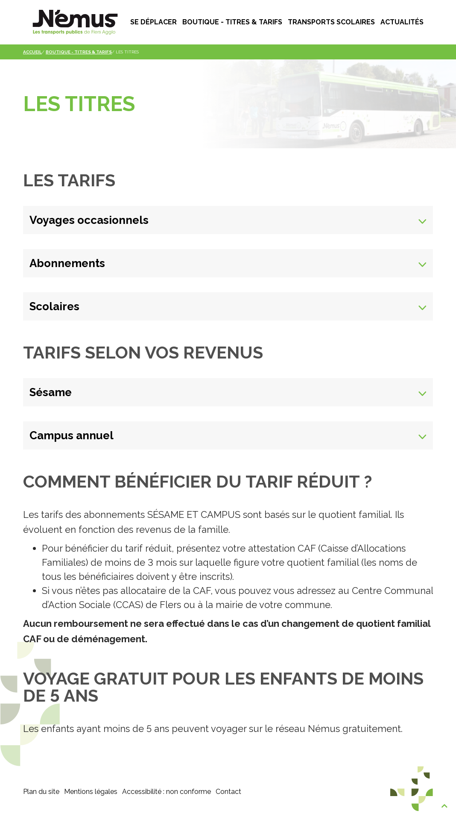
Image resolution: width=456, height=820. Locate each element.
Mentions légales (90, 792)
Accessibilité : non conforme (166, 792)
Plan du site (41, 792)
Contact (228, 792)
